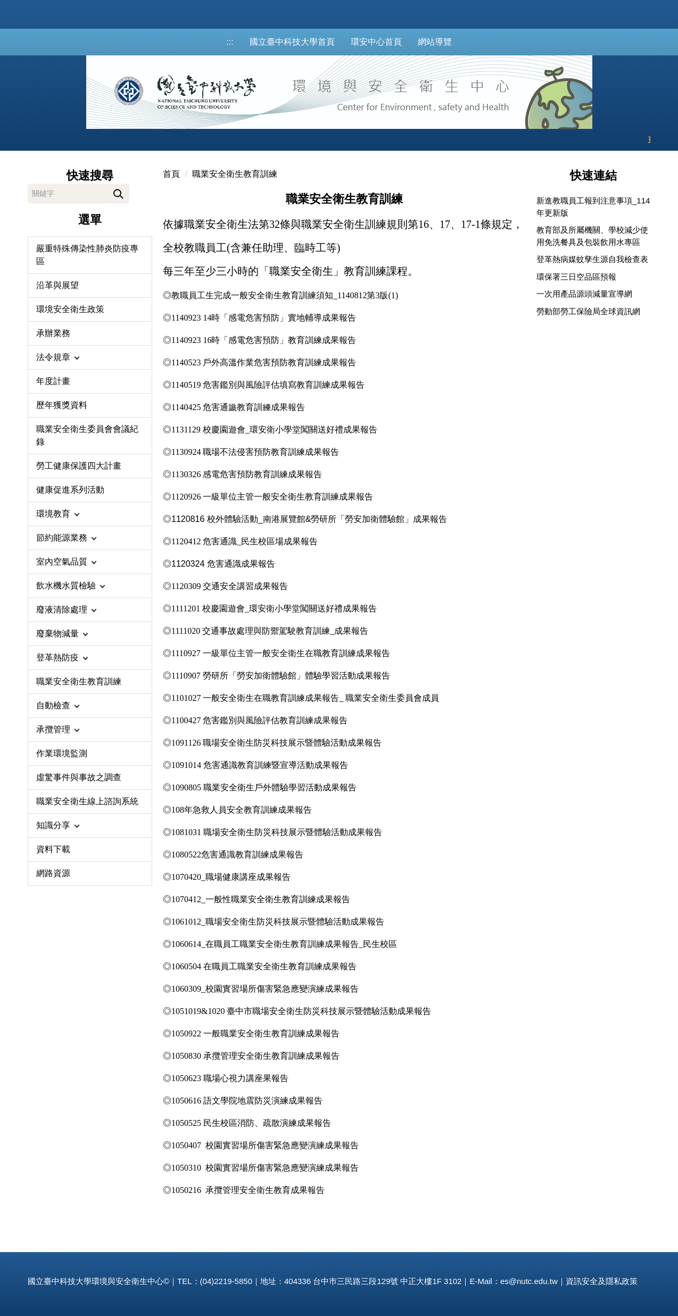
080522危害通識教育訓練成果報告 (239, 854)
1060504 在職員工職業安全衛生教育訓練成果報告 (264, 966)
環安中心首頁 (376, 41)
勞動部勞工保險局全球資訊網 (588, 311)
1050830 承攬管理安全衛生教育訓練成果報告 (255, 1055)
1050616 (187, 1100)
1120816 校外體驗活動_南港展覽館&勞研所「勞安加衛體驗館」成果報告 (309, 519)
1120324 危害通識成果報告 (223, 563)
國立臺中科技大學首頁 (292, 41)
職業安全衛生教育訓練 (234, 173)
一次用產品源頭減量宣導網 (584, 293)
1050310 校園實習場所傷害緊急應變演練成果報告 (265, 1167)
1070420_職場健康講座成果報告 (231, 876)
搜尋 (118, 192)
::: (229, 41)
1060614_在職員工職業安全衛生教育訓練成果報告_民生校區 (284, 944)
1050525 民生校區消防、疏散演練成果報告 (251, 1122)
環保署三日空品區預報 (576, 276)
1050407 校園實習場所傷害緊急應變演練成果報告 (265, 1145)
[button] (90, 357)
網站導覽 (435, 41)
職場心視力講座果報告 (229, 1078)
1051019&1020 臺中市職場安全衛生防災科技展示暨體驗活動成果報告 (301, 1011)
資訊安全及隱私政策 (602, 1281)
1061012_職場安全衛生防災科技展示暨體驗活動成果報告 (277, 921)
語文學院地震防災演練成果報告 (263, 1100)
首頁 (171, 173)
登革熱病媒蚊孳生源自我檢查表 (592, 259)
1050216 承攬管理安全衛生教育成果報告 (248, 1190)
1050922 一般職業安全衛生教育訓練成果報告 (255, 1033)
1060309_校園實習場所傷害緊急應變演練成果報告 (265, 988)
